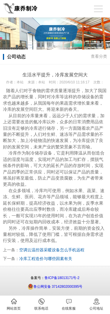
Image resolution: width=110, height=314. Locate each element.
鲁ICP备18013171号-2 (62, 278)
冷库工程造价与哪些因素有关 (45, 258)
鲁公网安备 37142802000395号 (55, 287)
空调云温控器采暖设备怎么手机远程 (51, 250)
